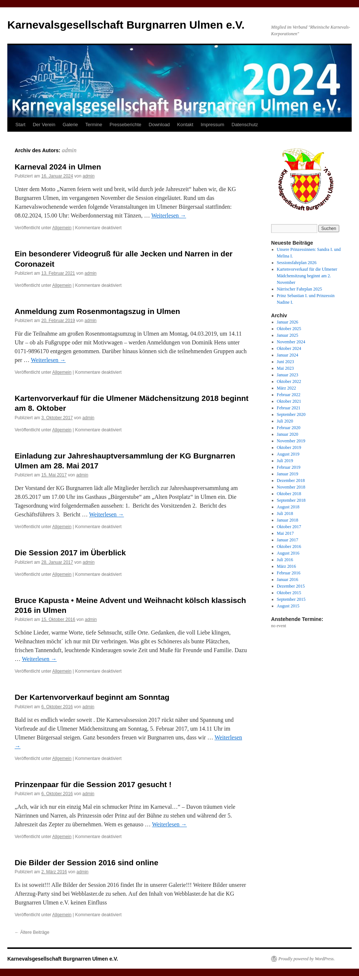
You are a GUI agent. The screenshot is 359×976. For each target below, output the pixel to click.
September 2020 (291, 414)
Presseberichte (125, 124)
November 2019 (291, 440)
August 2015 (288, 605)
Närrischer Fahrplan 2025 (299, 289)
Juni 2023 (285, 361)
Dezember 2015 (291, 586)
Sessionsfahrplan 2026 (297, 262)
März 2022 (286, 388)
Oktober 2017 (289, 526)
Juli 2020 (285, 421)
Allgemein (62, 227)
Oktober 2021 (289, 401)
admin (69, 150)
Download (159, 124)
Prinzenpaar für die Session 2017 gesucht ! (93, 784)
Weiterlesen (168, 215)
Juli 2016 (285, 559)
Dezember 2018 (291, 480)
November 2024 (291, 341)
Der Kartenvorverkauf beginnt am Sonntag (92, 697)
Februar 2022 (288, 394)
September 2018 (291, 500)
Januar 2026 (287, 322)
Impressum (212, 124)
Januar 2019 (287, 473)
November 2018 (291, 487)
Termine (93, 124)
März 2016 (286, 566)
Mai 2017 (285, 533)
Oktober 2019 (289, 447)
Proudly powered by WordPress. (306, 958)
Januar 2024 (287, 355)
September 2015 (291, 599)
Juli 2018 (285, 513)
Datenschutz (245, 124)
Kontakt (185, 124)
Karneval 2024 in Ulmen (58, 166)
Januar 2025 (287, 335)
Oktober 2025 (289, 328)
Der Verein (44, 124)
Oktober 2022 (289, 381)
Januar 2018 (287, 520)
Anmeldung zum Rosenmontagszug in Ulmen (97, 311)
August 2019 (288, 454)
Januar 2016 (287, 579)
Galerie (70, 124)
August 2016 (288, 553)
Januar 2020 (287, 434)
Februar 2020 (288, 427)
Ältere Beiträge (32, 932)
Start (20, 124)
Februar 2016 (288, 572)
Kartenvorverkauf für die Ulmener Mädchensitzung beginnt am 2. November (307, 276)
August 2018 (288, 506)
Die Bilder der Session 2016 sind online (86, 862)
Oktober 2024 (289, 348)
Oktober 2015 (289, 592)
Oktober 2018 (289, 493)
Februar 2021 (288, 407)
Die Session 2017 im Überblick (70, 552)
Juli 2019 (285, 460)
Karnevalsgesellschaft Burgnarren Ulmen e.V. (126, 25)
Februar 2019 (288, 467)
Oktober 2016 (289, 546)
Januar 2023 (287, 374)
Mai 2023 (285, 368)
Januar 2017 (287, 539)
